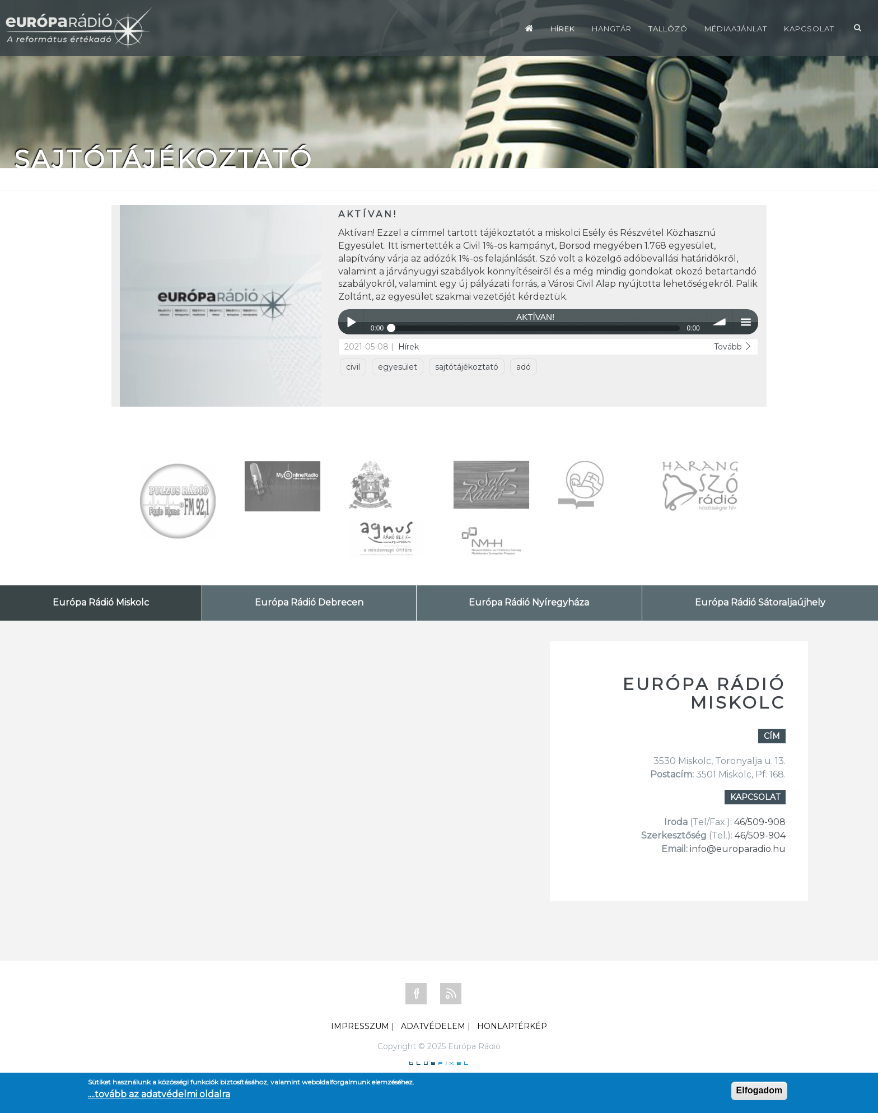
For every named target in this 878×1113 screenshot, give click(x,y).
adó (523, 367)
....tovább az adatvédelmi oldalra (159, 1094)
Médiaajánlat (735, 28)
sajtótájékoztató (466, 367)
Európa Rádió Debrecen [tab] (309, 602)
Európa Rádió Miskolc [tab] (101, 602)
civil (353, 367)
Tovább (733, 347)
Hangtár (612, 28)
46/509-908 (760, 822)
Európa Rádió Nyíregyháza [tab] (529, 602)
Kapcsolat (809, 28)
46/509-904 (759, 835)
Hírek (562, 28)
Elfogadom (759, 1090)
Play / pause (350, 321)
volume (719, 321)
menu (745, 321)
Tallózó (668, 28)
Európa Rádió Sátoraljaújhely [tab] (760, 602)
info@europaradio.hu (738, 849)
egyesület (397, 367)
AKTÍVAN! (368, 214)
